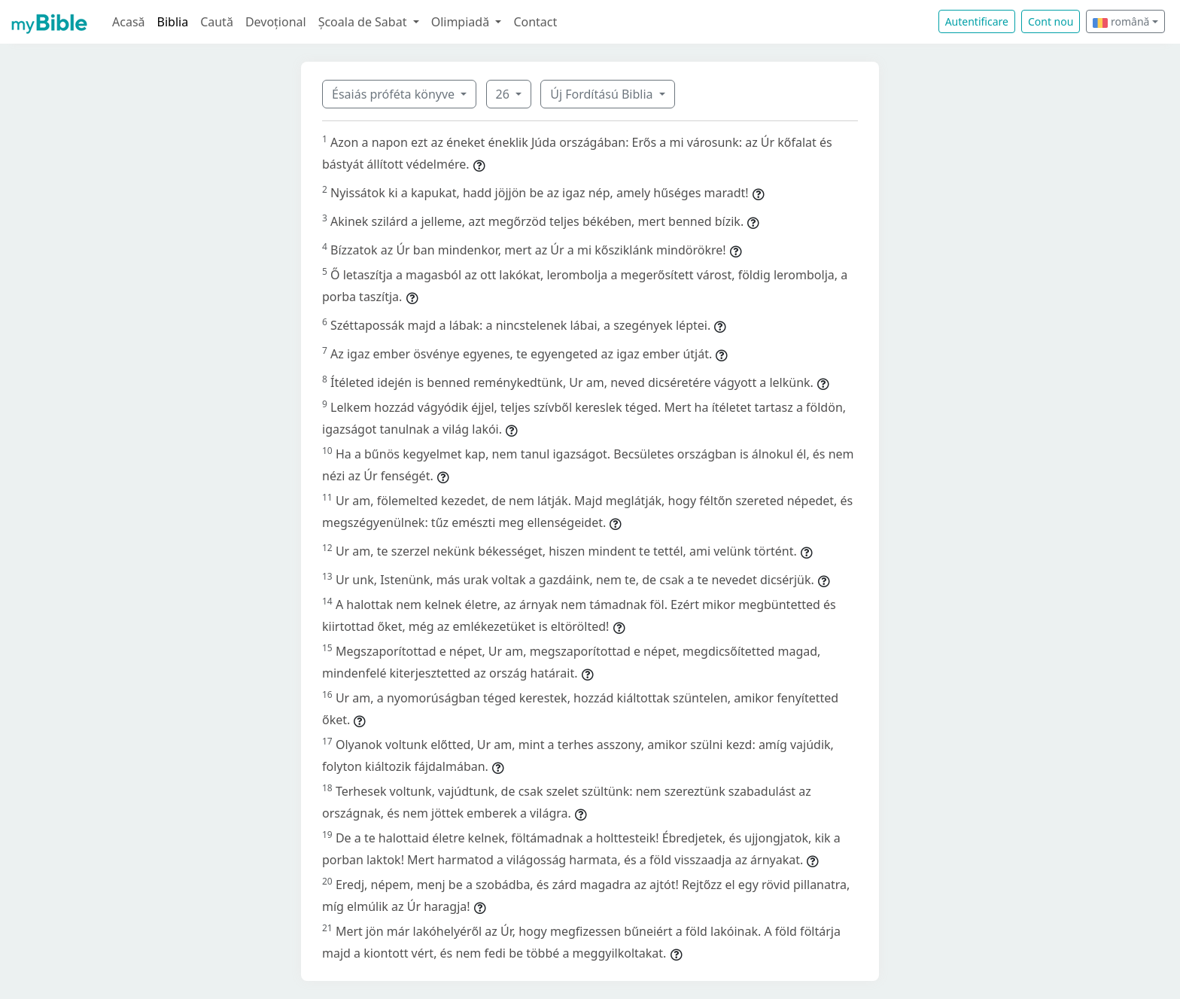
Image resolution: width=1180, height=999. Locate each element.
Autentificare (976, 21)
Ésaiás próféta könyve (395, 94)
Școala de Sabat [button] (364, 22)
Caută (216, 22)
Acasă (128, 22)
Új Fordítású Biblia (602, 94)
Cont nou (1050, 21)
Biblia (173, 22)
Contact (535, 22)
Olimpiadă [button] (462, 22)
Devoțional (275, 22)
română (1121, 21)
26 (504, 94)
